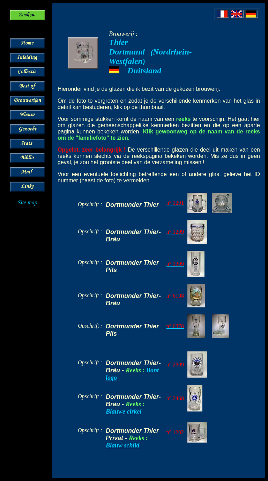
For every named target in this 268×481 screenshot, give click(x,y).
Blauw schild (123, 445)
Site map (27, 202)
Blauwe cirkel (124, 411)
